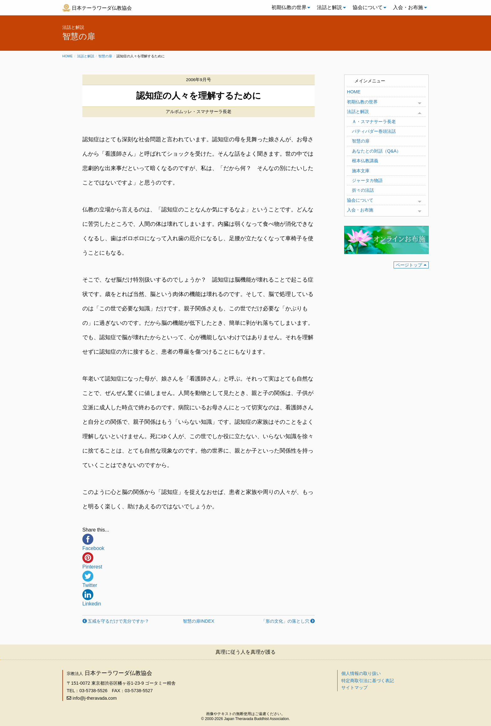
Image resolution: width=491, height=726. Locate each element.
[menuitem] (289, 7)
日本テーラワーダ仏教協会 (102, 8)
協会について (368, 7)
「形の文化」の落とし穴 (285, 621)
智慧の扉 (105, 56)
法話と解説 (329, 7)
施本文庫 (361, 170)
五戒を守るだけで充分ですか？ (118, 621)
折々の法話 (363, 190)
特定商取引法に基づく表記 (367, 680)
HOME (353, 91)
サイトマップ (354, 687)
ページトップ (409, 264)
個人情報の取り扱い (361, 673)
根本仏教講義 (365, 160)
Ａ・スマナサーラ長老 (374, 121)
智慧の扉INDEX (198, 621)
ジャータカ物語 (367, 180)
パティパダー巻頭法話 (374, 131)
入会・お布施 (408, 7)
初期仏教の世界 (289, 7)
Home (67, 56)
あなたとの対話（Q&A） (376, 150)
